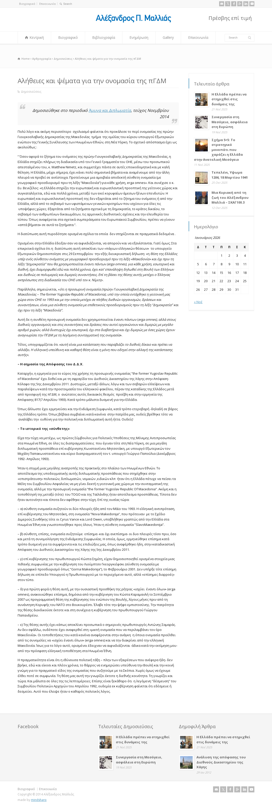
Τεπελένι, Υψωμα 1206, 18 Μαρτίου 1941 (230, 175)
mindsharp (39, 800)
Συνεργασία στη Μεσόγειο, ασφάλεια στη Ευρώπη (230, 122)
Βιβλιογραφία (103, 37)
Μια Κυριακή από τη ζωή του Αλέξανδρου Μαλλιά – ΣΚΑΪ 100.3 (230, 197)
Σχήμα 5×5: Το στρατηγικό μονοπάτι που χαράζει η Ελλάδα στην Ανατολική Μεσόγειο (218, 150)
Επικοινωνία (47, 4)
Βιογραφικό (27, 4)
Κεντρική (36, 37)
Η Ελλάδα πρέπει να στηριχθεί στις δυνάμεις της (229, 99)
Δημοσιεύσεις (31, 91)
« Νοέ (198, 302)
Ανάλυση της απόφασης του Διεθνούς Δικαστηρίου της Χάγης (221, 762)
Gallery (168, 37)
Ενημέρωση (138, 37)
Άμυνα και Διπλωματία (110, 110)
